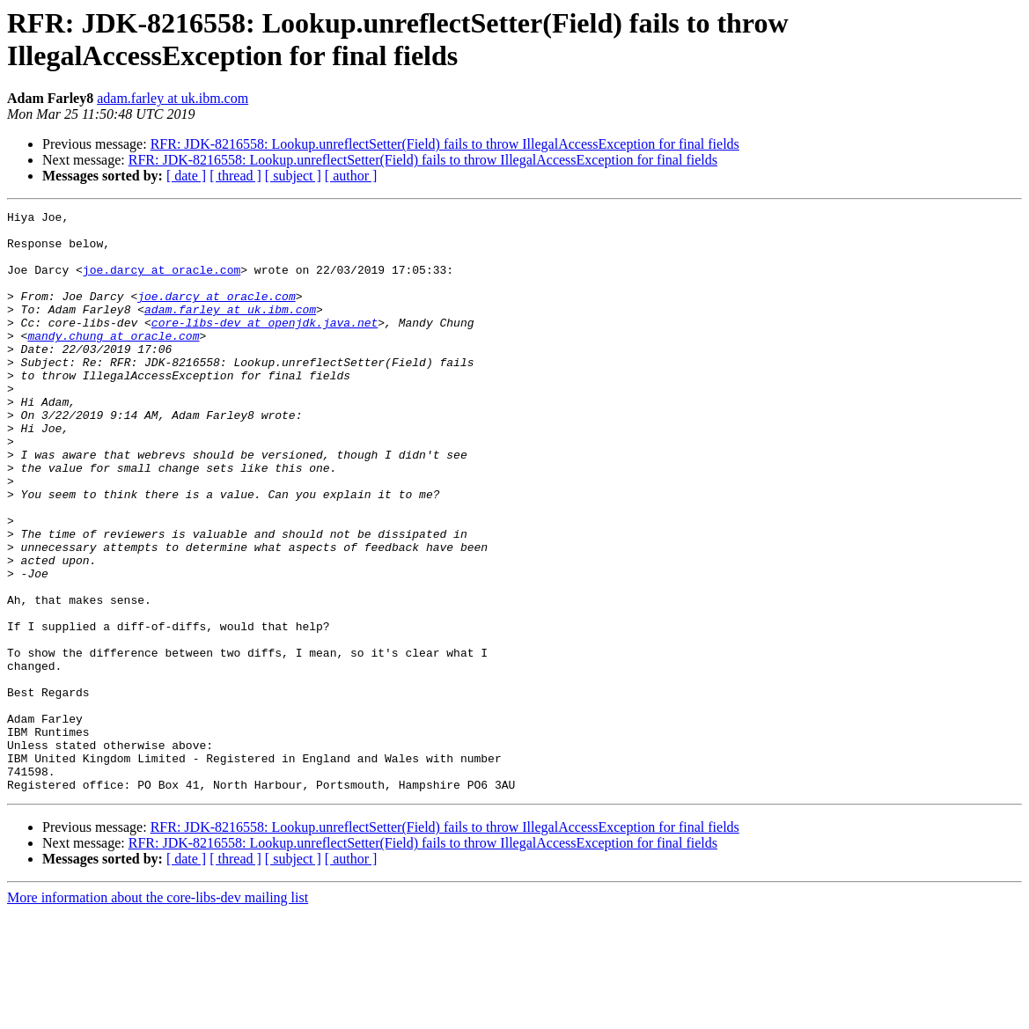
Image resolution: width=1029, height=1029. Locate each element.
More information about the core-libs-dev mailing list (157, 1013)
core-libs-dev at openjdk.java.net (264, 346)
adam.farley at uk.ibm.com (172, 98)
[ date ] (186, 175)
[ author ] (351, 175)
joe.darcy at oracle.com (161, 282)
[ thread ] (235, 175)
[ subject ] (293, 175)
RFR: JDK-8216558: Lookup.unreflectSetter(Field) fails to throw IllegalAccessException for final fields (445, 143)
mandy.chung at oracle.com (113, 362)
